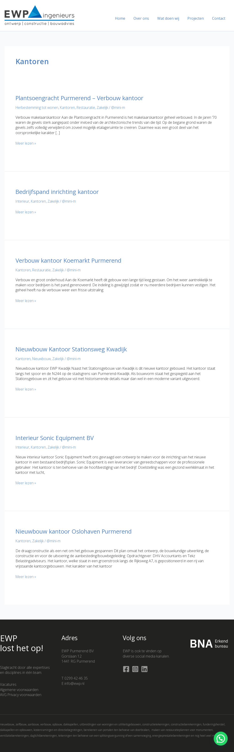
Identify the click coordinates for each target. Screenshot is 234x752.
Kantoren (68, 107)
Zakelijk (103, 107)
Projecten (197, 18)
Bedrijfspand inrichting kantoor (58, 191)
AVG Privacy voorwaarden (21, 694)
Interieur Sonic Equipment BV (56, 438)
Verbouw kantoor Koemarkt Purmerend (70, 260)
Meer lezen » (26, 143)
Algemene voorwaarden (19, 689)
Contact (219, 18)
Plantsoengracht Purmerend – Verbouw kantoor (81, 98)
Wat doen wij (170, 18)
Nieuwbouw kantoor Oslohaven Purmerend (75, 531)
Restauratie (86, 107)
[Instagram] (135, 669)
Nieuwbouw (42, 358)
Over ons (144, 18)
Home (124, 18)
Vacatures (8, 684)
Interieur (22, 201)
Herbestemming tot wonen (37, 107)
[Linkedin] (144, 669)
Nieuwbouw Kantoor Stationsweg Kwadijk (72, 349)
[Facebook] (126, 669)
